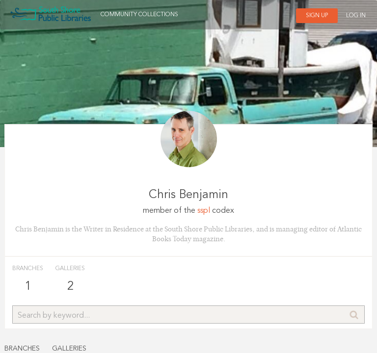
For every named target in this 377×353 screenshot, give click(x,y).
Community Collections (139, 15)
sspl (203, 211)
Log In (356, 16)
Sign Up (317, 16)
